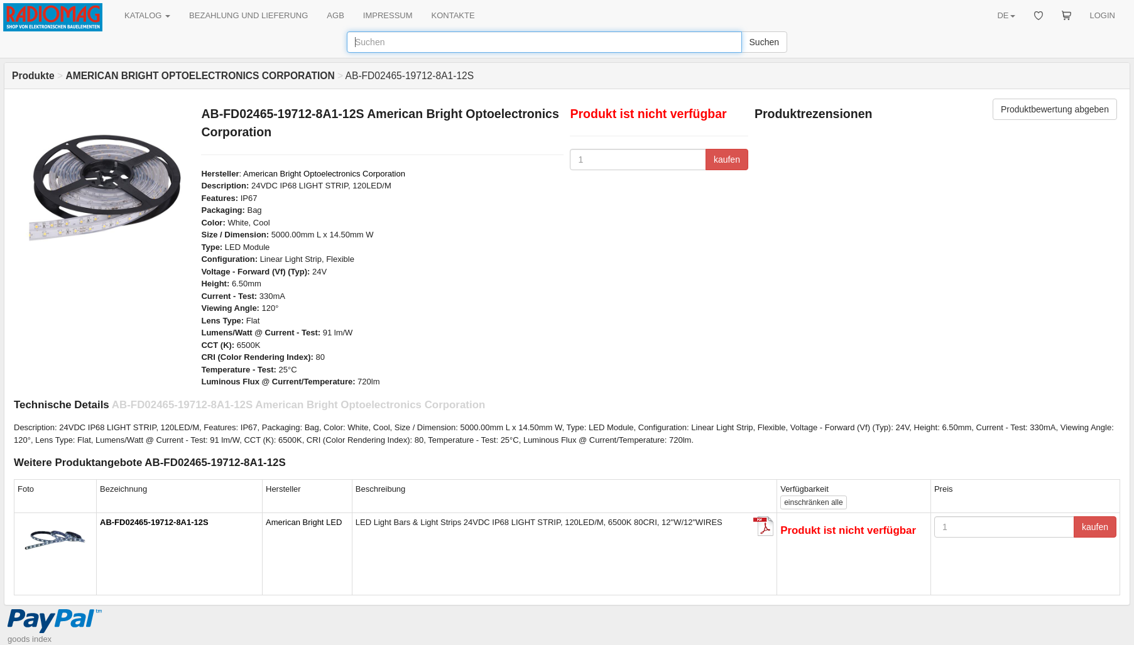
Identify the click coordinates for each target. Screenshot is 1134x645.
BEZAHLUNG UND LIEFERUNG (248, 15)
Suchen (764, 42)
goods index (30, 639)
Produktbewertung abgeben (1055, 109)
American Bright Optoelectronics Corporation (324, 173)
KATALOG (147, 15)
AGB (335, 15)
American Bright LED (304, 522)
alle (813, 502)
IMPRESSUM (388, 15)
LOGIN (1102, 15)
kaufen (727, 159)
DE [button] (1006, 15)
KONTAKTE (453, 15)
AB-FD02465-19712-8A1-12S (154, 522)
